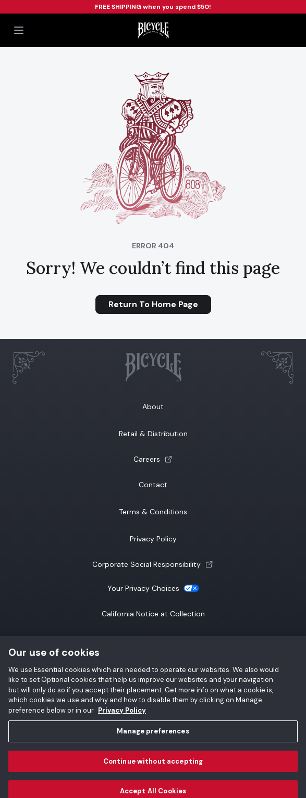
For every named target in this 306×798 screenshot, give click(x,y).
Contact (153, 484)
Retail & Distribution (153, 433)
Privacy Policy (153, 538)
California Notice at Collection (153, 613)
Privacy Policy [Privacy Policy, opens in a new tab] (122, 715)
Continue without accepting (153, 766)
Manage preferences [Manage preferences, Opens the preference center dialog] (153, 735)
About (153, 406)
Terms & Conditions (153, 511)
